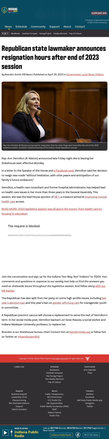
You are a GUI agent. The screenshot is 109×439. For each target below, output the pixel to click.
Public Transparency (54, 394)
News (8, 26)
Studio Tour (54, 415)
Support (54, 26)
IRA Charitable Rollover (19, 403)
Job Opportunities (54, 403)
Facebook (89, 397)
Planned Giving (19, 400)
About (67, 26)
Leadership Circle (19, 397)
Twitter (90, 406)
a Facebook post (64, 170)
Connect (90, 391)
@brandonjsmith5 (28, 336)
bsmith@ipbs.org (79, 331)
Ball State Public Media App (89, 400)
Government (73, 74)
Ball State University (60, 358)
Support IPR (98, 14)
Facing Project (45, 33)
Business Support (19, 394)
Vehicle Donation (19, 409)
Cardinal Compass (29, 33)
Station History (54, 412)
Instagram (89, 403)
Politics (99, 74)
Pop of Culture (75, 33)
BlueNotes (15, 33)
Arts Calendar (90, 370)
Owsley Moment (60, 33)
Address (90, 394)
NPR (5, 33)
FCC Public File (54, 400)
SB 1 (56, 196)
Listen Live (19, 367)
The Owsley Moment (54, 379)
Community (38, 26)
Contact (80, 26)
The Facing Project (54, 376)
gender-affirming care (66, 302)
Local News (88, 74)
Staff (54, 409)
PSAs (90, 373)
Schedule (21, 26)
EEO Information (54, 397)
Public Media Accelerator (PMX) (54, 406)
